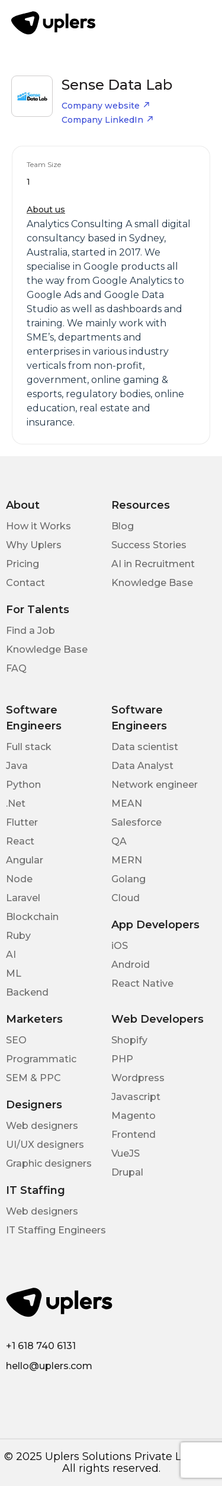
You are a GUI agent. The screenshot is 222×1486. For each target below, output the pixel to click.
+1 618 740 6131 (41, 1345)
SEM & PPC (33, 1078)
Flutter (22, 822)
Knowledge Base (152, 582)
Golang (128, 879)
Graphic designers (49, 1163)
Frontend (133, 1134)
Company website (106, 105)
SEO (16, 1040)
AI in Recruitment (153, 563)
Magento (133, 1115)
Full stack (29, 746)
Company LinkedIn (108, 119)
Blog (122, 526)
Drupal (127, 1172)
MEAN (126, 803)
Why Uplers (34, 545)
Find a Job (30, 630)
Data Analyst (142, 765)
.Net (15, 803)
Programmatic (41, 1059)
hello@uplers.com (49, 1366)
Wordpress (138, 1078)
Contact (25, 582)
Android (130, 964)
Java (17, 765)
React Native (142, 983)
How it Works (38, 526)
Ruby (18, 935)
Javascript (135, 1096)
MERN (126, 860)
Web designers (42, 1125)
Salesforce (136, 822)
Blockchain (32, 916)
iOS (119, 945)
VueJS (125, 1153)
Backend (27, 992)
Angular (24, 860)
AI (11, 954)
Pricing (22, 563)
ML (13, 973)
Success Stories (148, 545)
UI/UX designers (45, 1144)
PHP (122, 1059)
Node (19, 879)
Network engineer (154, 784)
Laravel (23, 898)
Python (23, 784)
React (20, 841)
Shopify (129, 1040)
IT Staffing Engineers (56, 1230)
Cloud (125, 898)
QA (119, 841)
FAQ (16, 668)
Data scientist (144, 746)
